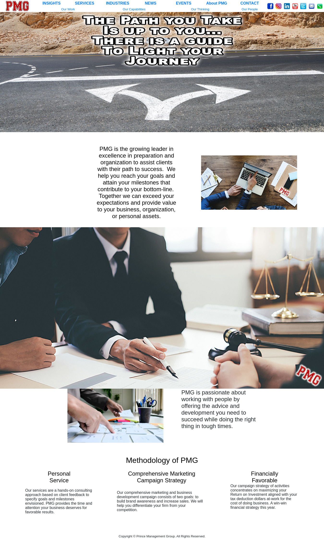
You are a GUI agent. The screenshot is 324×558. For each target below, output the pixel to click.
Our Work (68, 9)
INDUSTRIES (117, 3)
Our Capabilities (134, 9)
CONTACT (249, 3)
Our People (250, 9)
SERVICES (84, 3)
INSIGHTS (51, 3)
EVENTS (183, 3)
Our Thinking (200, 9)
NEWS (150, 3)
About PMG (216, 3)
